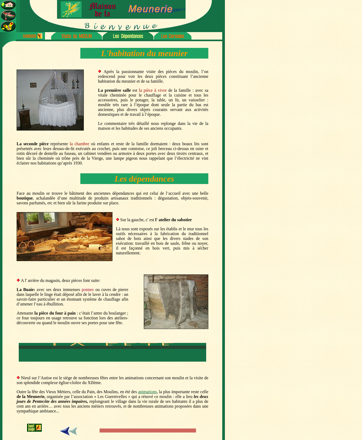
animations (147, 391)
